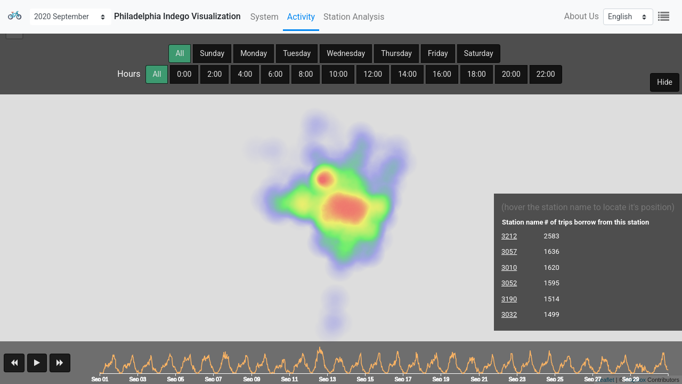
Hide (664, 82)
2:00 (214, 74)
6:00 (275, 74)
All (179, 53)
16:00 (442, 74)
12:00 (372, 74)
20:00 (511, 74)
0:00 (184, 74)
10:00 (338, 74)
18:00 (476, 74)
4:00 (245, 74)
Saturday (478, 53)
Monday (253, 53)
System (264, 17)
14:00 (407, 74)
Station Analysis (353, 17)
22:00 (546, 74)
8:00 (305, 74)
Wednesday (346, 53)
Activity (301, 17)
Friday (438, 53)
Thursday (396, 53)
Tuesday (297, 53)
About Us (581, 16)
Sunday (212, 53)
